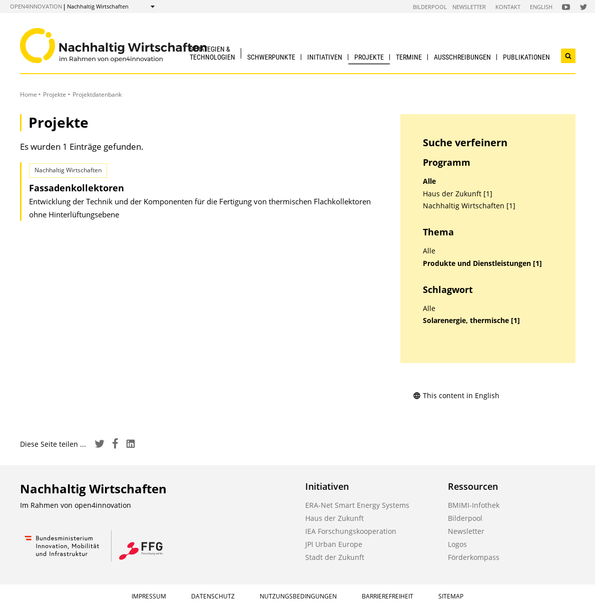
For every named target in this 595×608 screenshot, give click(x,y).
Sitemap (450, 596)
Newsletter (469, 7)
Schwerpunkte (271, 57)
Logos (457, 544)
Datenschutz (213, 596)
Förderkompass (473, 557)
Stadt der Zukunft (334, 557)
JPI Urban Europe (333, 544)
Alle (429, 181)
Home (28, 94)
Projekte (369, 57)
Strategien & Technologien (212, 53)
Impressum (149, 596)
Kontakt (507, 7)
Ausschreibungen (462, 57)
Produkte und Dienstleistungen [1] (482, 263)
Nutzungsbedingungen (298, 596)
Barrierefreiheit (387, 596)
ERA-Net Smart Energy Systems (357, 505)
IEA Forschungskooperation (350, 531)
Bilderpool (430, 7)
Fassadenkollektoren (76, 188)
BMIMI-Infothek (473, 505)
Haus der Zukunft (334, 518)
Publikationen (526, 57)
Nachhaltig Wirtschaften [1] (469, 205)
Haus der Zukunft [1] (457, 193)
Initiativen (324, 57)
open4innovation (36, 6)
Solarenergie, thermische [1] (471, 320)
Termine (409, 57)
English (541, 7)
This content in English (456, 395)
